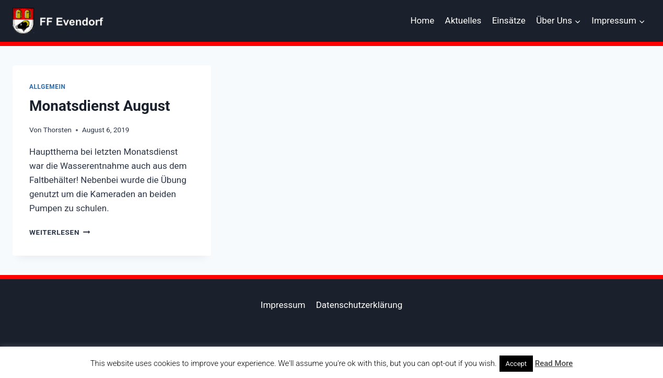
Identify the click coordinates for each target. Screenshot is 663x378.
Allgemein (47, 86)
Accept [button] (516, 364)
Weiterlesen (59, 232)
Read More (554, 363)
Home (422, 20)
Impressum (283, 305)
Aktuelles (463, 20)
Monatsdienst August (99, 105)
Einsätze (509, 20)
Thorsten (57, 129)
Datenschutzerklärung (359, 305)
